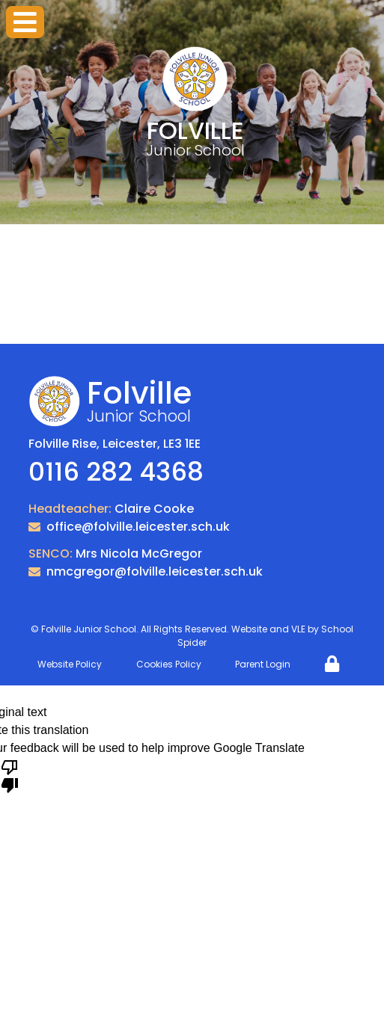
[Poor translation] (10, 775)
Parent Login (262, 664)
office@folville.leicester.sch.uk (138, 526)
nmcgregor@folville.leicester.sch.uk (154, 571)
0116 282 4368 (116, 472)
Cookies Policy (168, 664)
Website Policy (69, 664)
